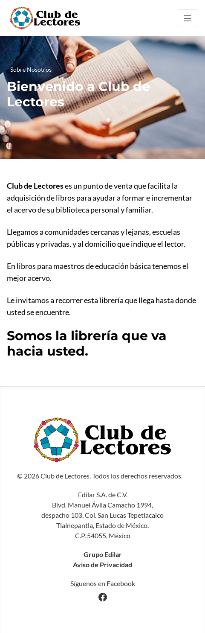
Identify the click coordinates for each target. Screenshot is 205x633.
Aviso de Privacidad (102, 564)
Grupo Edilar (103, 554)
